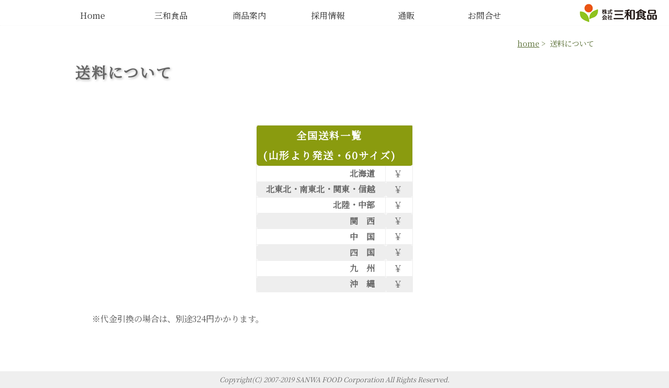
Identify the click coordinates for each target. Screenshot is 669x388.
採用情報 (327, 15)
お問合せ (484, 15)
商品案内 (249, 15)
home (528, 43)
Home (92, 15)
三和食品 (171, 15)
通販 (406, 15)
